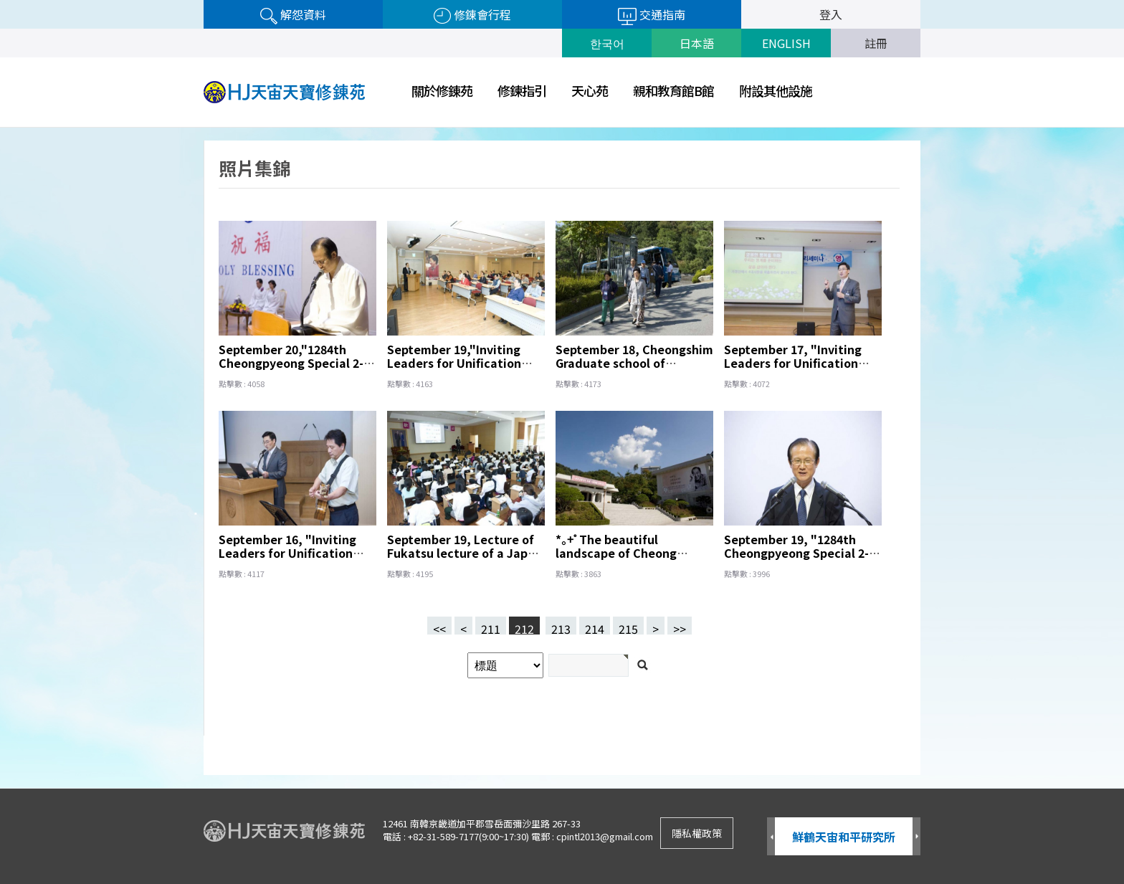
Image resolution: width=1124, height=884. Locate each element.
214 (591, 626)
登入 (830, 14)
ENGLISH (786, 43)
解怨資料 (293, 15)
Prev (771, 837)
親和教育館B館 (673, 90)
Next (916, 837)
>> (679, 627)
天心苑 (589, 90)
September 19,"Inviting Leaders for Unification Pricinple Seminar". (454, 363)
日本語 (697, 43)
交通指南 (651, 15)
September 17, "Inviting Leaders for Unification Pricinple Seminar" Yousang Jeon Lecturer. (793, 370)
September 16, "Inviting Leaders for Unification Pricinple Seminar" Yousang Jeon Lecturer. (287, 560)
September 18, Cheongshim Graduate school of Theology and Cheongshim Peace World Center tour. (634, 370)
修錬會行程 (472, 15)
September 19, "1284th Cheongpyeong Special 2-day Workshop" (796, 553)
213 (558, 626)
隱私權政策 (697, 833)
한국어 (607, 43)
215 (625, 626)
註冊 (876, 43)
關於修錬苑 (441, 90)
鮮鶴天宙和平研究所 (843, 836)
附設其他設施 (775, 90)
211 (487, 626)
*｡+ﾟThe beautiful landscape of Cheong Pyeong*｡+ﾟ (616, 553)
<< (439, 627)
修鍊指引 (521, 90)
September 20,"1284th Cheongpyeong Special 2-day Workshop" (291, 363)
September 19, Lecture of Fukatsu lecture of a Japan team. (464, 553)
